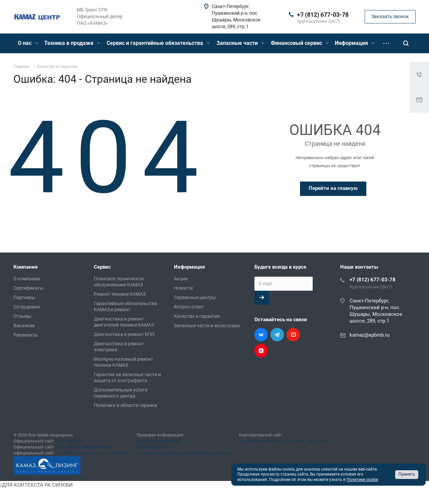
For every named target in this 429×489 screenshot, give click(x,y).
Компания (25, 267)
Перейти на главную (333, 188)
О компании (26, 278)
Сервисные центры (195, 297)
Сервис (102, 267)
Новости (183, 288)
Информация (354, 43)
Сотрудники (26, 306)
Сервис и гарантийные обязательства (158, 43)
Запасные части (240, 43)
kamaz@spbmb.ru (369, 335)
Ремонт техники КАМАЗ (119, 294)
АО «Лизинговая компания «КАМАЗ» (92, 453)
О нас (28, 43)
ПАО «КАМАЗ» (69, 440)
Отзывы (22, 316)
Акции (181, 278)
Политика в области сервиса (125, 405)
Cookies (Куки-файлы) (158, 440)
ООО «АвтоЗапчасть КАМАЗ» (84, 446)
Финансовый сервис (299, 43)
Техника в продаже (72, 43)
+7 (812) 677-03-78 (323, 14)
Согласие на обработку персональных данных (183, 453)
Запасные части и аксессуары (207, 325)
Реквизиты (25, 335)
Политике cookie (362, 479)
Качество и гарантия (197, 316)
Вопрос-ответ (189, 306)
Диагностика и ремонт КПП (124, 334)
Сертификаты (28, 288)
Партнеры (24, 297)
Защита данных (152, 446)
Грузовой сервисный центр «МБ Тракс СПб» (283, 440)
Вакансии (24, 325)
